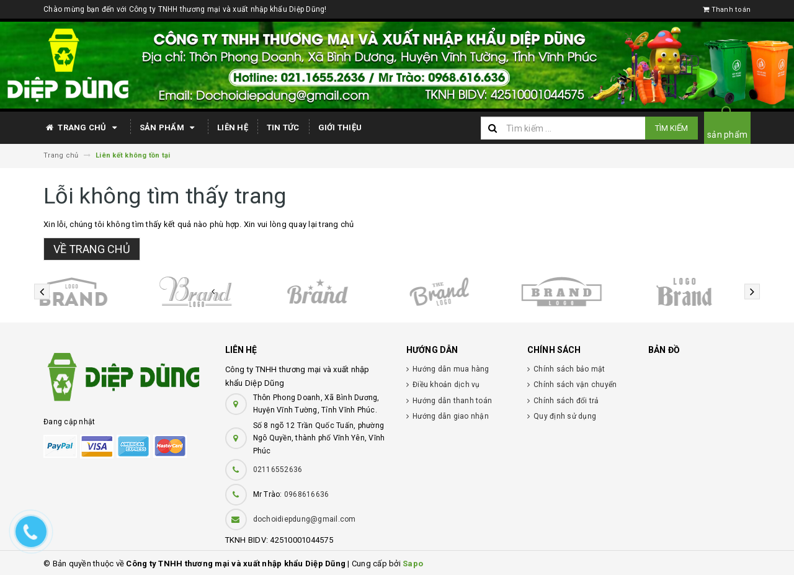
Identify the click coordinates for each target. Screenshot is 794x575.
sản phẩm (727, 135)
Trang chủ (82, 128)
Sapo (413, 563)
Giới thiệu (340, 127)
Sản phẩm (169, 128)
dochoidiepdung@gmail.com (304, 519)
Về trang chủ (91, 249)
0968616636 (306, 494)
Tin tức (283, 127)
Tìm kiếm (671, 128)
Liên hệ (232, 127)
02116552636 (278, 469)
